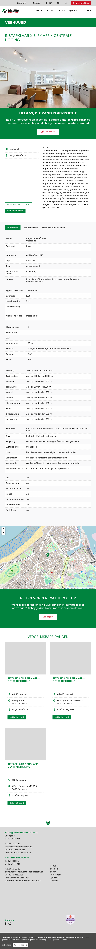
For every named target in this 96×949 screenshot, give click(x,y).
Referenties (55, 874)
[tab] (12, 227)
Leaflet (67, 588)
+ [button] (3, 529)
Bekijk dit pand (17, 717)
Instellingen (6, 945)
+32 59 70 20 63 (12, 843)
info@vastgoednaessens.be (18, 846)
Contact (86, 12)
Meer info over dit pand (18, 204)
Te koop (49, 12)
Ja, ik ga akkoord (20, 945)
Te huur (61, 12)
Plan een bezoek (15, 210)
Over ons (21, 3)
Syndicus (74, 12)
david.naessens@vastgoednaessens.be (24, 871)
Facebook (47, 3)
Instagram (51, 3)
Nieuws (36, 3)
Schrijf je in (48, 616)
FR (58, 3)
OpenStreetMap (83, 588)
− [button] (3, 533)
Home (39, 12)
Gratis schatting (81, 3)
